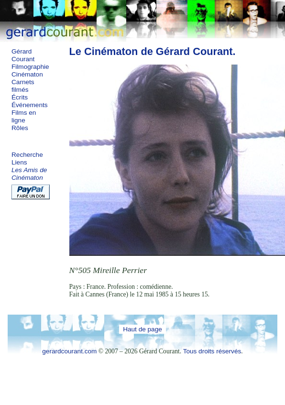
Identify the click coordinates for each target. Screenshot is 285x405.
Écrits (19, 97)
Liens (19, 162)
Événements (29, 105)
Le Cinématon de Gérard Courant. (152, 51)
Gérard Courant (22, 55)
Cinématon (27, 74)
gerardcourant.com (69, 351)
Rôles (19, 127)
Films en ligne (23, 116)
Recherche (27, 154)
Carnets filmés (22, 85)
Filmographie (30, 66)
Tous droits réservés (212, 351)
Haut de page (142, 329)
